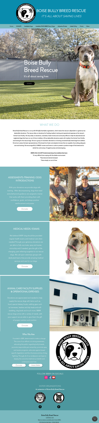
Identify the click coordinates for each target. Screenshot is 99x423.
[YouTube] (53, 377)
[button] (28, 26)
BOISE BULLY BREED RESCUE (61, 10)
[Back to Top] (94, 418)
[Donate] (24, 209)
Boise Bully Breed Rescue (49, 415)
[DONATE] (29, 83)
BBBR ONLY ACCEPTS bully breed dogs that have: (49, 153)
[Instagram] (46, 377)
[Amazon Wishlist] (35, 365)
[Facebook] (49, 377)
